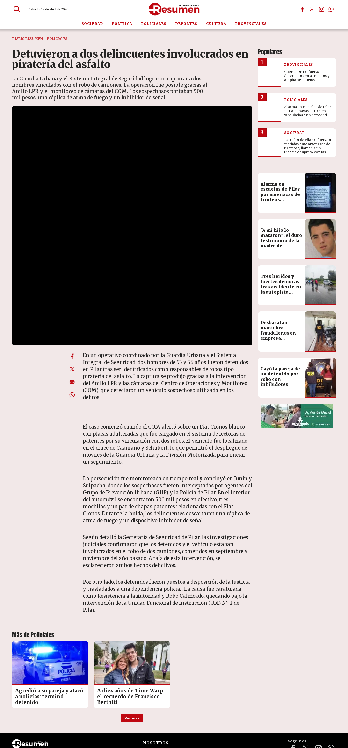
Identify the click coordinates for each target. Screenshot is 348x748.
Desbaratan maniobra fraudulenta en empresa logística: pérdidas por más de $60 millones (281, 359)
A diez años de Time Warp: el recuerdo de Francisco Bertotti (130, 623)
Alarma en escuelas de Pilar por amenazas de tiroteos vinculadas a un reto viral (280, 219)
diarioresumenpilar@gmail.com (81, 723)
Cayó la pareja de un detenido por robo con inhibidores (280, 398)
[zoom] (132, 173)
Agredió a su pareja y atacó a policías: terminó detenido (49, 623)
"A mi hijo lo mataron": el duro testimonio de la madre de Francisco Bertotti (281, 265)
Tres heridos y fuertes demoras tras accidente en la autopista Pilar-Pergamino (281, 308)
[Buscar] (17, 9)
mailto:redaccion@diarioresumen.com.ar (155, 723)
